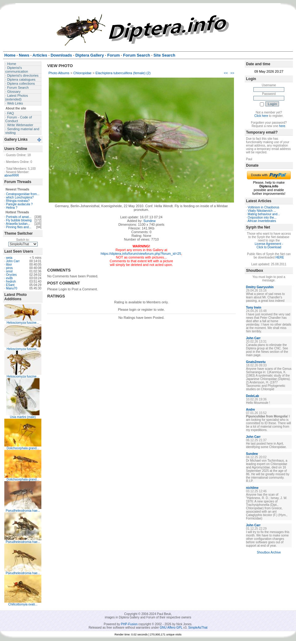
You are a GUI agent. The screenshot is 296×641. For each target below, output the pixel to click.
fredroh (11, 281)
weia (9, 257)
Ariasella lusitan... (18, 223)
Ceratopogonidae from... (23, 194)
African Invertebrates (262, 221)
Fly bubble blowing (19, 220)
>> (232, 73)
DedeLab (252, 396)
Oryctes (11, 274)
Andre (250, 409)
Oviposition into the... (262, 217)
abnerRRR (11, 175)
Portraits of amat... (18, 217)
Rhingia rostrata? (18, 201)
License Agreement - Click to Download (269, 245)
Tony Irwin (253, 307)
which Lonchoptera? (20, 197)
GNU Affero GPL (171, 627)
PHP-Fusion (129, 624)
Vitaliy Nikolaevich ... (262, 210)
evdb (9, 278)
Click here (261, 116)
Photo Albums (58, 73)
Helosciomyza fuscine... (22, 322)
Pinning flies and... (18, 227)
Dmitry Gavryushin (259, 287)
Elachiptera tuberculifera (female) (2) (123, 73)
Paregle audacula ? (19, 204)
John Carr (13, 261)
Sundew (149, 221)
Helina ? (12, 207)
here (282, 126)
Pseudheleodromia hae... (23, 510)
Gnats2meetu (255, 362)
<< (226, 73)
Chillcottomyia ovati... (22, 604)
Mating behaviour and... (264, 214)
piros (9, 268)
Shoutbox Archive (269, 552)
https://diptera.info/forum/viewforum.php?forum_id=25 (141, 253)
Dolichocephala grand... (22, 448)
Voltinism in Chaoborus (263, 207)
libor (9, 264)
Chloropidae (82, 73)
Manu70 (11, 288)
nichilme (252, 487)
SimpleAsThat (197, 627)
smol (9, 271)
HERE (279, 257)
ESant (10, 285)
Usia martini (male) (23, 417)
